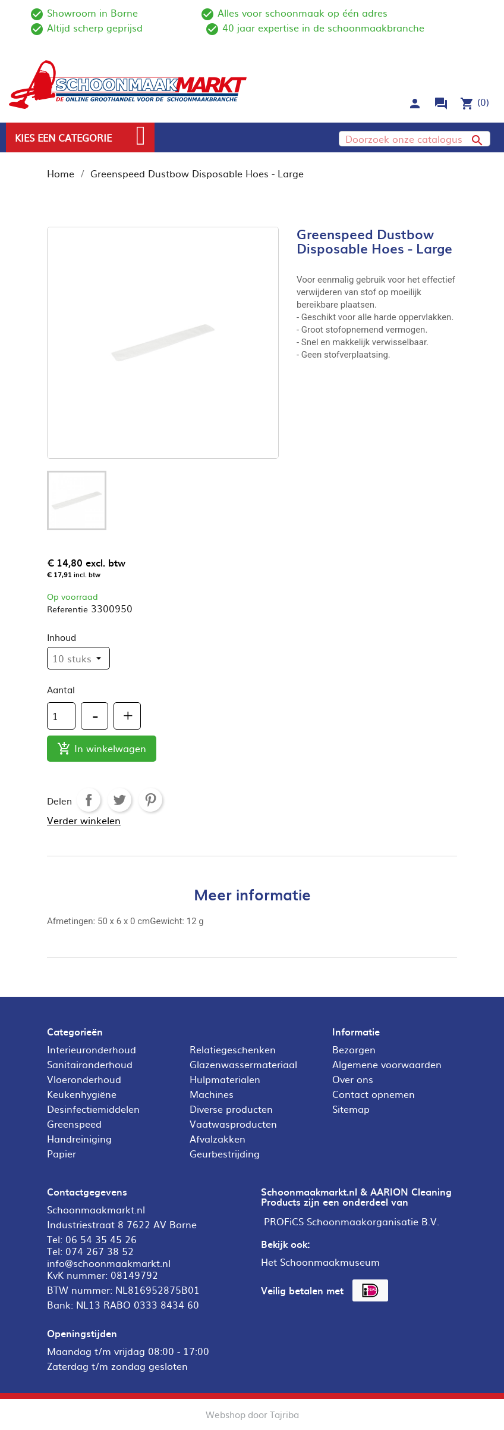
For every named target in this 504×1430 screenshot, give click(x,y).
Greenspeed (74, 1123)
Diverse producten (231, 1109)
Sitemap (351, 1109)
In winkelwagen (101, 749)
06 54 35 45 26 (101, 1239)
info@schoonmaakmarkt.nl (109, 1263)
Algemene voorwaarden (387, 1064)
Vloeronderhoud (84, 1079)
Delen (88, 800)
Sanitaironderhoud (90, 1064)
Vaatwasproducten (233, 1123)
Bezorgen (354, 1049)
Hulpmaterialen (225, 1079)
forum (441, 103)
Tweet (119, 800)
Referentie (67, 609)
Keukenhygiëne (81, 1094)
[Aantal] (61, 716)
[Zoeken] (414, 138)
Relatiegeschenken (233, 1049)
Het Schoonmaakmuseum (320, 1261)
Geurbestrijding (225, 1153)
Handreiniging (79, 1138)
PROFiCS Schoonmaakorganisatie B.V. (351, 1221)
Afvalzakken (217, 1138)
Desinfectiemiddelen (93, 1109)
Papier (61, 1153)
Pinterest (150, 800)
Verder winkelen (84, 820)
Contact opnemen (373, 1094)
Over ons (352, 1079)
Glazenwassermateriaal (243, 1064)
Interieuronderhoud (91, 1049)
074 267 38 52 (99, 1251)
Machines (212, 1094)
